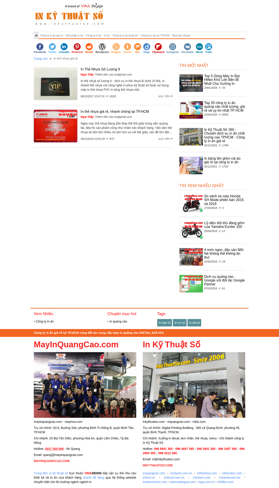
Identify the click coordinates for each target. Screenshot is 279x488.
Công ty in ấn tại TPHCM (154, 35)
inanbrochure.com (155, 482)
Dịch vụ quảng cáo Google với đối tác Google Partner (224, 280)
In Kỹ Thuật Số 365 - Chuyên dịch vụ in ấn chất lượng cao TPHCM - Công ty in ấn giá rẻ (224, 135)
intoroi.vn (149, 477)
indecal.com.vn (174, 477)
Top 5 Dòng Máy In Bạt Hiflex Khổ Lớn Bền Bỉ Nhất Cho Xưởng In (222, 79)
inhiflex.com (225, 482)
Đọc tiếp (165, 96)
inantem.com (202, 477)
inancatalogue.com (183, 482)
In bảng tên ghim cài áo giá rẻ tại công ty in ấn (222, 160)
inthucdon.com (232, 473)
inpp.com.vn (206, 482)
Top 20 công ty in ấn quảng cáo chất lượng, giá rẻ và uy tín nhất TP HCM (224, 106)
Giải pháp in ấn (74, 35)
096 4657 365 (184, 448)
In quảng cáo (117, 321)
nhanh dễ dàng (93, 477)
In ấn (107, 35)
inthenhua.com (207, 473)
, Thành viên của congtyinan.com (106, 74)
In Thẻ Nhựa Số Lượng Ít (100, 69)
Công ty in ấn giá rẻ (51, 35)
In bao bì (165, 322)
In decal (194, 322)
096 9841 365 (163, 448)
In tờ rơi (179, 322)
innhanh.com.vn (181, 473)
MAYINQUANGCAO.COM (52, 461)
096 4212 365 (167, 453)
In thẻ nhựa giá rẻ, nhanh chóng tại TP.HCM (115, 111)
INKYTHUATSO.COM (158, 465)
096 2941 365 (206, 448)
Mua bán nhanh (181, 35)
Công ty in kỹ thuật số (125, 35)
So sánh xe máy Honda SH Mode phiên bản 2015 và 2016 (224, 200)
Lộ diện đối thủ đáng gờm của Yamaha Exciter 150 (224, 225)
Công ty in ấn (93, 35)
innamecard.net (229, 477)
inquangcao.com (154, 473)
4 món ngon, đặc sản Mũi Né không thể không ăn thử (223, 253)
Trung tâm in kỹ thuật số (51, 473)
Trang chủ (41, 58)
